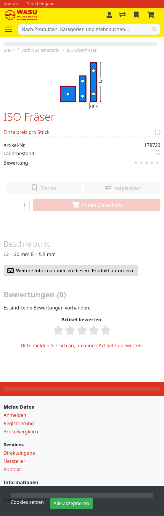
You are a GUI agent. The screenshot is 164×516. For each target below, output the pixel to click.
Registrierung (19, 423)
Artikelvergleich (21, 431)
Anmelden (15, 415)
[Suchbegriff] (83, 29)
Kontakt (12, 469)
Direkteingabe (19, 453)
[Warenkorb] (151, 15)
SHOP (9, 50)
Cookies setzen (27, 502)
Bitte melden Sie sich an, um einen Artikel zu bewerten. (82, 345)
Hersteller (14, 461)
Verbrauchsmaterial (41, 50)
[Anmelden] (109, 15)
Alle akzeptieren (71, 503)
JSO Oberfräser (82, 50)
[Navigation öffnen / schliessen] (11, 29)
